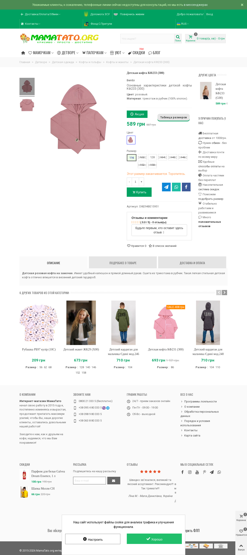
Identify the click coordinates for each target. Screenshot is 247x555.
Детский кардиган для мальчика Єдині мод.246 (123, 352)
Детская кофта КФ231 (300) (166, 349)
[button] (40, 14)
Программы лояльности (198, 401)
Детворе (66, 52)
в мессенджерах (196, 5)
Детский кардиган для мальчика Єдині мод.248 (208, 352)
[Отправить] (113, 480)
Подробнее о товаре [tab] (122, 262)
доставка (204, 138)
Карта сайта (190, 435)
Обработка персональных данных (199, 414)
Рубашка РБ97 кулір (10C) (39, 349)
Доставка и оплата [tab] (192, 262)
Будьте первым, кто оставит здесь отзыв (159, 230)
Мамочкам (39, 52)
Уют (115, 52)
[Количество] (135, 181)
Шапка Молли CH (43, 488)
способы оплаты (209, 166)
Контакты (188, 430)
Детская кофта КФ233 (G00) (221, 91)
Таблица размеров (173, 117)
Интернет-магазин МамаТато (40, 401)
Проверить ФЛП (189, 530)
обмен (216, 143)
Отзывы (132, 464)
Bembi (131, 80)
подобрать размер (210, 198)
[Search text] (147, 38)
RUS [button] (183, 23)
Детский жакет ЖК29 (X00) (81, 349)
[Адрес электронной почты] (89, 480)
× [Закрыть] (242, 5)
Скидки (136, 52)
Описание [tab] (53, 262)
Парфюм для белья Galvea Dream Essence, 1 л (48, 474)
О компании (27, 394)
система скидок (208, 189)
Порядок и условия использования (195, 423)
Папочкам (92, 52)
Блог (154, 52)
